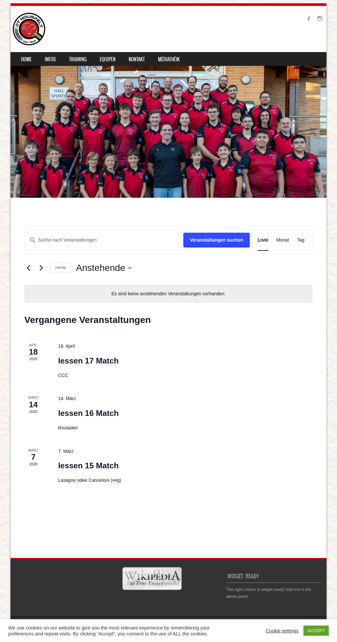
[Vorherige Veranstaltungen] (28, 268)
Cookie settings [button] (282, 630)
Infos (50, 59)
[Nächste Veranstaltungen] (41, 268)
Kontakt (137, 59)
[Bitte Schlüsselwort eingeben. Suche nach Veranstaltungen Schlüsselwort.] (104, 240)
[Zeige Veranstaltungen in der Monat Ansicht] (282, 240)
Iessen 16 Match (88, 413)
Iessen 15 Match (88, 465)
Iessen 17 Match (88, 360)
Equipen (108, 59)
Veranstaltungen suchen (216, 240)
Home (26, 59)
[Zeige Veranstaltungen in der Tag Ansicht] (300, 240)
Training (78, 59)
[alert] (168, 294)
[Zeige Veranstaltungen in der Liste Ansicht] (263, 240)
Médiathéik (169, 59)
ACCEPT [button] (316, 630)
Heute (60, 267)
